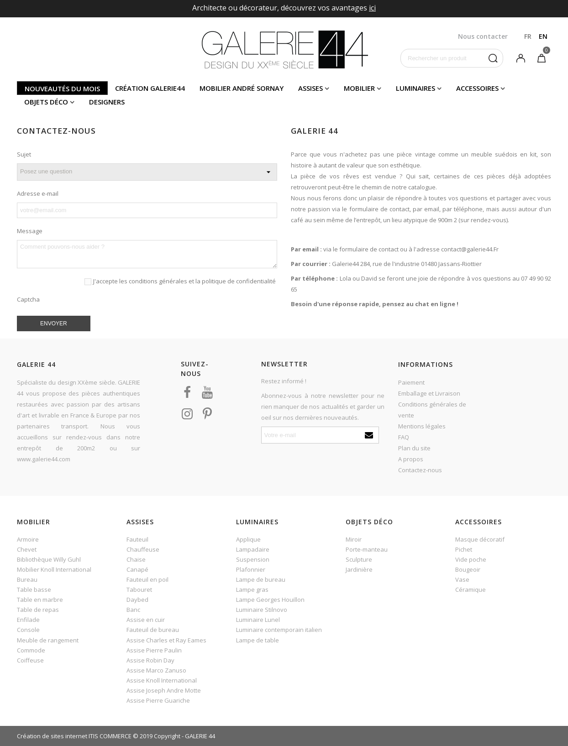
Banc (133, 609)
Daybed (137, 599)
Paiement (411, 382)
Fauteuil (137, 539)
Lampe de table (257, 640)
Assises (310, 88)
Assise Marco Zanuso (156, 670)
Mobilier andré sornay (242, 88)
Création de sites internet (52, 736)
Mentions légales (422, 426)
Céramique (470, 589)
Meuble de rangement (48, 640)
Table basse (34, 589)
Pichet (463, 549)
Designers (107, 101)
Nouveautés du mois (62, 88)
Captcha (28, 299)
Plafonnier (250, 569)
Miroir (354, 539)
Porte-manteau (367, 549)
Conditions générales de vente (432, 409)
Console (28, 630)
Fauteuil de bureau (152, 630)
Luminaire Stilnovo (261, 609)
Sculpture (359, 559)
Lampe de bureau (260, 579)
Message (29, 231)
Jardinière (359, 569)
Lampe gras (252, 589)
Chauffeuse (142, 549)
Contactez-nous (420, 470)
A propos (410, 459)
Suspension (252, 559)
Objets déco (46, 101)
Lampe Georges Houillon (270, 599)
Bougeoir (467, 569)
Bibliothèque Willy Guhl (49, 559)
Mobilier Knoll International (54, 569)
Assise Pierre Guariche (158, 700)
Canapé (137, 569)
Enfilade (28, 620)
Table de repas (38, 609)
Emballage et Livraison (429, 393)
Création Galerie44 (150, 88)
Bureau (27, 579)
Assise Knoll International (161, 680)
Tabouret (139, 589)
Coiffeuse (30, 660)
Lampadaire (252, 549)
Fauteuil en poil (147, 579)
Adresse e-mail (37, 193)
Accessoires (477, 88)
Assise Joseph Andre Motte (163, 690)
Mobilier (359, 88)
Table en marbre (40, 599)
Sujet (24, 154)
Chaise (136, 559)
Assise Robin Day (150, 660)
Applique (248, 539)
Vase (462, 579)
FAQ (403, 437)
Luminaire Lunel (258, 620)
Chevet (27, 549)
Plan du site (414, 448)
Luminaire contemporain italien (279, 630)
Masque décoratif (480, 539)
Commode (31, 650)
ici (372, 8)
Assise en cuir (145, 620)
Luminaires (415, 88)
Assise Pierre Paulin (154, 650)
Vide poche (470, 559)
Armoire (28, 539)
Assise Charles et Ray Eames (166, 640)
